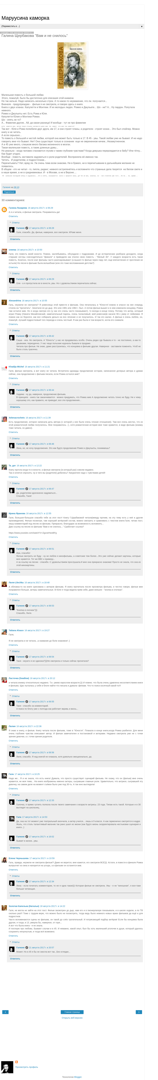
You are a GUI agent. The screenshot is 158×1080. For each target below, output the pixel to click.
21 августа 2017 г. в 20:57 (41, 947)
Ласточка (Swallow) (19, 678)
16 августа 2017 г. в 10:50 (29, 250)
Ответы (16, 222)
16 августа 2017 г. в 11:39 (38, 417)
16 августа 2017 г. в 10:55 (34, 300)
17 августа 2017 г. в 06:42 (41, 336)
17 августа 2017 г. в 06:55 (41, 701)
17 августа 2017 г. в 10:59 (42, 858)
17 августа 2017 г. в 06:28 (41, 228)
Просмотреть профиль (26, 1067)
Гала (11, 774)
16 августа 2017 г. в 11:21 (37, 366)
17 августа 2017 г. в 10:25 (27, 774)
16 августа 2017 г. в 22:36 (28, 726)
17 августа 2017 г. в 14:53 (34, 817)
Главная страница (72, 1012)
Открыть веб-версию (72, 1018)
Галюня (20, 228)
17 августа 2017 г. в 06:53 (41, 605)
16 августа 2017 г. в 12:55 (38, 513)
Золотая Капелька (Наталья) (24, 906)
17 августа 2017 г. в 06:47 (41, 489)
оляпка (12, 250)
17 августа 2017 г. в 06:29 (41, 279)
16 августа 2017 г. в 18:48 (37, 582)
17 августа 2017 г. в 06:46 (41, 444)
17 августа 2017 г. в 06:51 (41, 549)
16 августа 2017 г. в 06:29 (40, 208)
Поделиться (9, 192)
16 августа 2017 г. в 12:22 (29, 465)
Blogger (78, 1077)
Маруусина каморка (25, 18)
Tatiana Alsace (16, 630)
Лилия (12, 726)
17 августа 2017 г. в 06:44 (41, 390)
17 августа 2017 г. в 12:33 (41, 800)
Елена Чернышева (19, 858)
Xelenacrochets (17, 417)
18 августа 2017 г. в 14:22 (52, 906)
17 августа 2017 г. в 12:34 (41, 881)
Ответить (13, 216)
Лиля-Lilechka (16, 582)
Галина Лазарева (18, 208)
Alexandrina (15, 300)
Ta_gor (12, 465)
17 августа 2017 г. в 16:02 (41, 836)
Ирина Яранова (17, 513)
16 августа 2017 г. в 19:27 (37, 630)
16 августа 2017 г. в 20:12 (42, 678)
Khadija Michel (16, 366)
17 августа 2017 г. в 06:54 (41, 657)
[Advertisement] (72, 8)
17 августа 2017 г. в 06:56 (41, 752)
